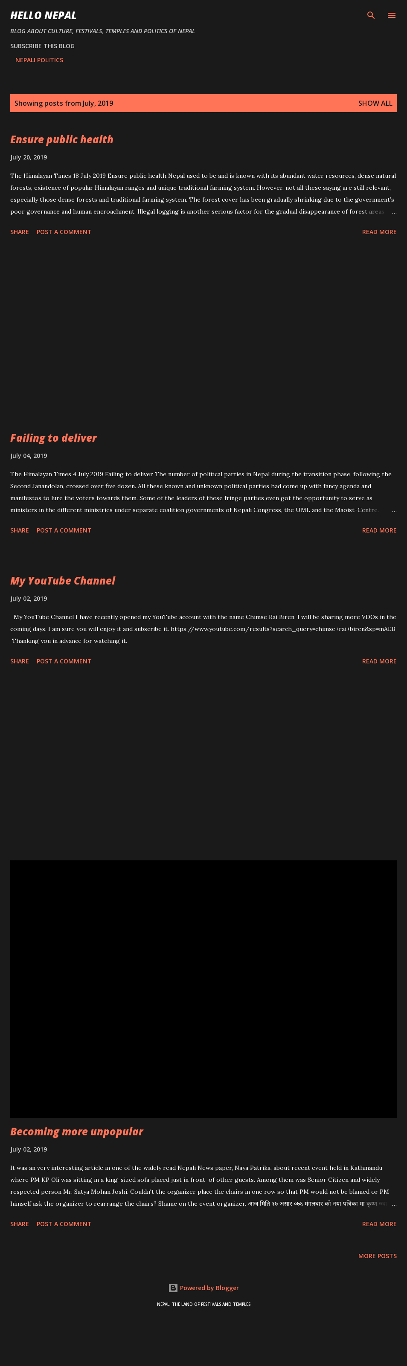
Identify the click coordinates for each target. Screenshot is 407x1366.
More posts (377, 1256)
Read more (379, 232)
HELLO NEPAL (43, 15)
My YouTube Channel (62, 580)
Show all (375, 103)
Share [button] (19, 232)
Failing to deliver (53, 438)
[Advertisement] (203, 335)
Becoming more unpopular (76, 1131)
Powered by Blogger (203, 1288)
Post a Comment (64, 232)
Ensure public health (61, 139)
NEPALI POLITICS (39, 60)
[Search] (371, 15)
